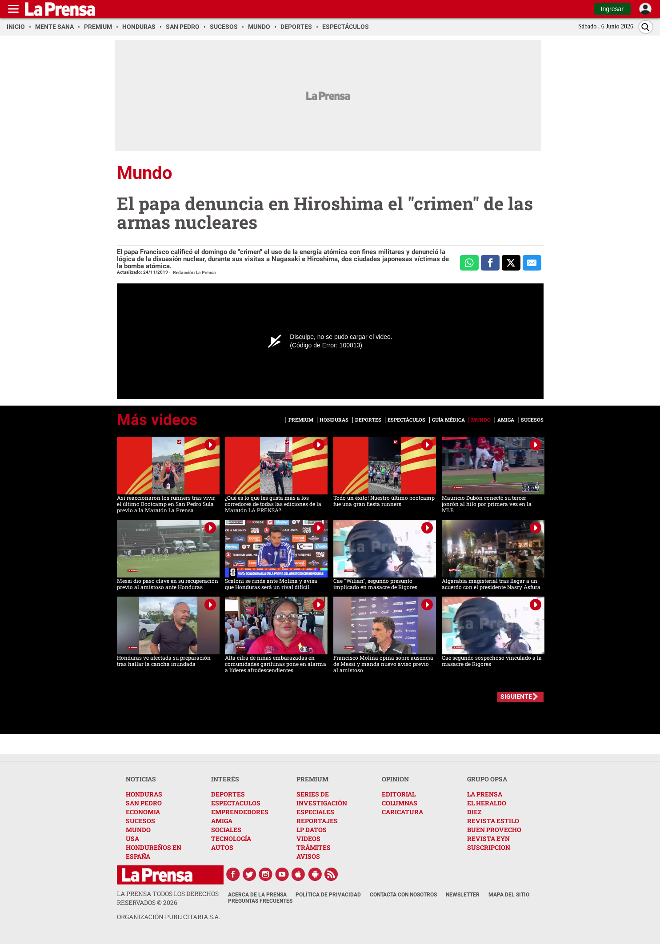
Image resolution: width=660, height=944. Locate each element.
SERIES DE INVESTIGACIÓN (321, 798)
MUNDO (138, 829)
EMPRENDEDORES (239, 812)
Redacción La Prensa (194, 272)
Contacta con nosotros (403, 895)
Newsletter (463, 895)
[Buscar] (645, 27)
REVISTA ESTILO (493, 821)
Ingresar (612, 8)
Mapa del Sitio (508, 895)
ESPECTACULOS (235, 803)
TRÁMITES (313, 847)
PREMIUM (312, 779)
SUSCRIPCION (488, 847)
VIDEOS (308, 838)
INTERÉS (225, 779)
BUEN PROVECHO (494, 829)
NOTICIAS (141, 779)
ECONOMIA (143, 812)
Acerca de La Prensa (257, 895)
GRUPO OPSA (487, 779)
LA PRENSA (484, 794)
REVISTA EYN (488, 838)
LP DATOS (311, 829)
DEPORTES (228, 794)
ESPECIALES (315, 812)
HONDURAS (144, 794)
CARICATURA (402, 812)
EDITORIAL (399, 794)
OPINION (395, 779)
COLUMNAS (399, 803)
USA (132, 838)
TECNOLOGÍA (231, 838)
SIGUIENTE (516, 696)
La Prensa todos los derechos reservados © (168, 898)
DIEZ (474, 812)
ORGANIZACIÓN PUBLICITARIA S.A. (168, 916)
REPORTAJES (317, 821)
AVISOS (308, 856)
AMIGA (221, 821)
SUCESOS (140, 821)
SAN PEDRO (144, 803)
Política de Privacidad (328, 895)
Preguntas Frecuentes (260, 901)
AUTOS (222, 847)
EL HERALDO (486, 803)
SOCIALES (226, 829)
